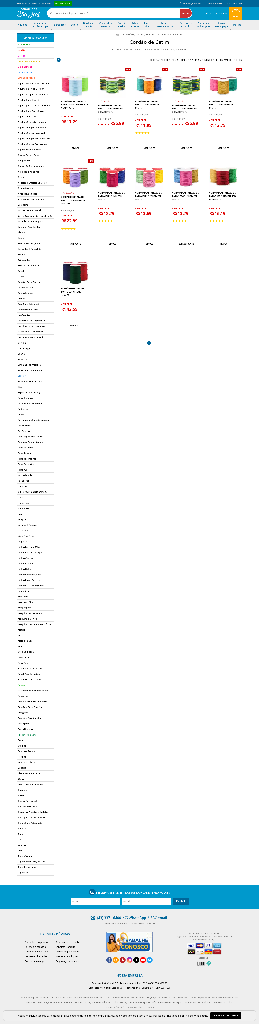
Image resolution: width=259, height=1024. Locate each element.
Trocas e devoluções (67, 956)
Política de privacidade (67, 951)
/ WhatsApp (134, 917)
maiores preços (233, 59)
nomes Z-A (197, 59)
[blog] (116, 960)
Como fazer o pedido (36, 942)
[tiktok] (136, 960)
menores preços (213, 59)
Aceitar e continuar (225, 1015)
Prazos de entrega (34, 961)
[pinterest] (123, 960)
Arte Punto (112, 148)
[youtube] (143, 960)
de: (100, 118)
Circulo (112, 244)
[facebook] (109, 960)
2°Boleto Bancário (65, 946)
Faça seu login (196, 3)
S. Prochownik (186, 244)
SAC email (159, 917)
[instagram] (129, 960)
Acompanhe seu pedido (68, 942)
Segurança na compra (67, 961)
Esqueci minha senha (36, 956)
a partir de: (67, 117)
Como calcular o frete (36, 951)
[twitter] (150, 960)
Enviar (180, 901)
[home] (28, 13)
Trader (75, 148)
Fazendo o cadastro (35, 946)
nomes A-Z (185, 59)
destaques (172, 59)
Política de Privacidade (193, 1015)
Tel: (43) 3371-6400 (215, 13)
